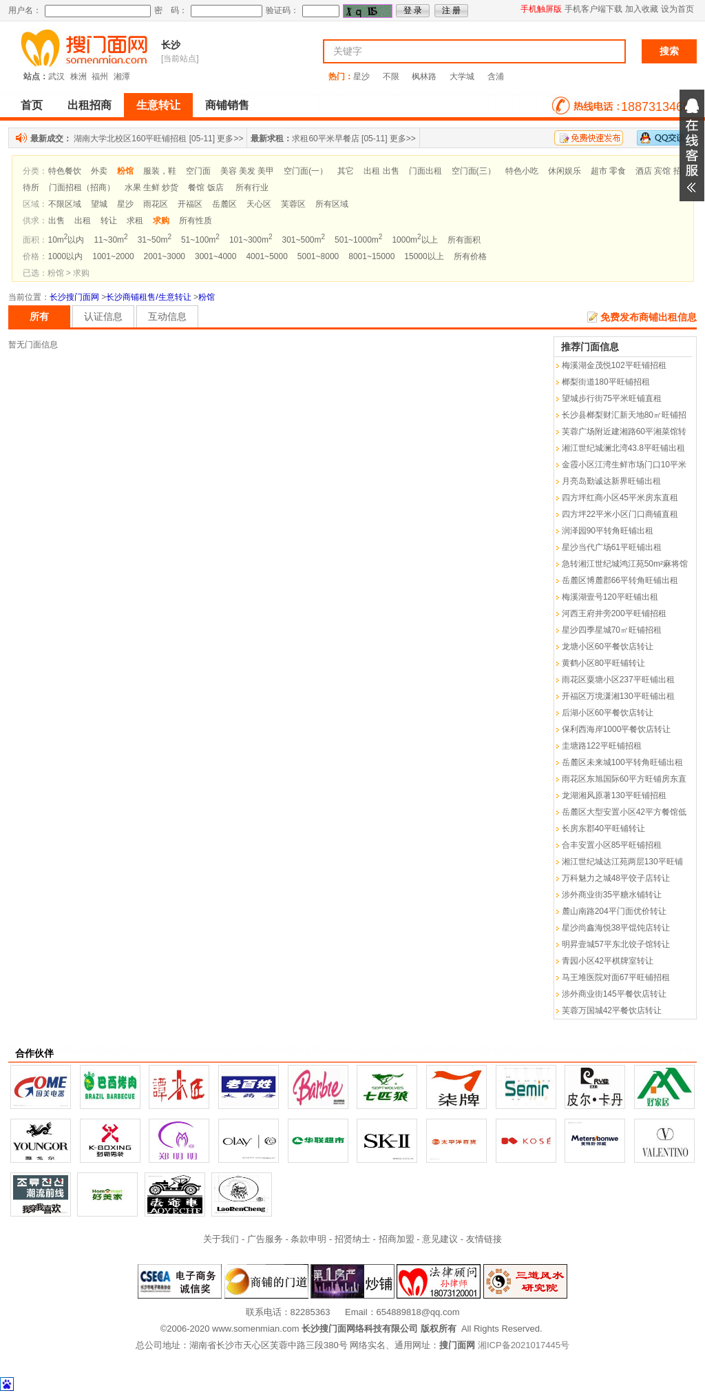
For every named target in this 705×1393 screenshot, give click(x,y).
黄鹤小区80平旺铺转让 (603, 663)
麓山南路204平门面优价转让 (614, 911)
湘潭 (122, 76)
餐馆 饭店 (205, 187)
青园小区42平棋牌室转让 (607, 961)
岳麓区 (224, 204)
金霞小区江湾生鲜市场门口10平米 (624, 464)
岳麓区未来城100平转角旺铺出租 (622, 762)
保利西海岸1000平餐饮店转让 (616, 729)
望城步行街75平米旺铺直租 (612, 398)
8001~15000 (371, 256)
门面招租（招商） (82, 187)
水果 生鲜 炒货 (152, 187)
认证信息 (103, 316)
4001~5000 (266, 256)
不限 (391, 76)
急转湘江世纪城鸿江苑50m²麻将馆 (625, 564)
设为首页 (677, 9)
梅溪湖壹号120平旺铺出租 (610, 597)
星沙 (361, 76)
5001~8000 (318, 256)
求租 (135, 220)
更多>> (230, 138)
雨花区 (155, 204)
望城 (99, 204)
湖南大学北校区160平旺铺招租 (130, 138)
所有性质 (195, 220)
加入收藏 (641, 9)
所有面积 (464, 240)
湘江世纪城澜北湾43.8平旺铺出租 (623, 448)
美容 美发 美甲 (247, 171)
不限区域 (64, 204)
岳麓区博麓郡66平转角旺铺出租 (620, 580)
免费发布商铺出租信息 (648, 317)
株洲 (78, 76)
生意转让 (158, 105)
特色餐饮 (64, 171)
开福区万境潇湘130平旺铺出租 (618, 696)
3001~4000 (215, 256)
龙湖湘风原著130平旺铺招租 (614, 795)
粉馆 (206, 297)
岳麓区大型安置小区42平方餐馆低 (624, 812)
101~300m (251, 240)
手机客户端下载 (593, 9)
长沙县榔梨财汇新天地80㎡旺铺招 (624, 415)
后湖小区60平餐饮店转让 (607, 713)
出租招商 (89, 105)
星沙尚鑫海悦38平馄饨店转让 (616, 928)
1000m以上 (414, 240)
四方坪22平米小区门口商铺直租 (620, 514)
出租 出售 (381, 171)
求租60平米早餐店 (325, 138)
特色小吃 (521, 171)
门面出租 (425, 171)
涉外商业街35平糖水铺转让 (612, 894)
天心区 (258, 204)
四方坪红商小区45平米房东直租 (620, 497)
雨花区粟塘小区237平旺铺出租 (618, 679)
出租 (82, 220)
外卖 (99, 171)
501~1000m (358, 240)
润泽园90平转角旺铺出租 (607, 531)
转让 (109, 220)
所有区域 (331, 204)
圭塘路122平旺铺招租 (602, 746)
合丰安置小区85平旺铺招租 (612, 845)
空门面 (198, 171)
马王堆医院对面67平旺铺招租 (616, 977)
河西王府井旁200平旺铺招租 (614, 613)
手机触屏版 (541, 9)
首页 (32, 105)
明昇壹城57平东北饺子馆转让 (616, 944)
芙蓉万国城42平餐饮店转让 (612, 1010)
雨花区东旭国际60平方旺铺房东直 (624, 779)
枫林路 (424, 76)
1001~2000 (113, 256)
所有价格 (470, 256)
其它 (345, 171)
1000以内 (65, 256)
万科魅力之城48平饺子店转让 (616, 878)
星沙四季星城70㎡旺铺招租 (612, 630)
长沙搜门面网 (74, 297)
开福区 (190, 204)
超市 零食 (608, 171)
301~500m (303, 240)
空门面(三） (474, 171)
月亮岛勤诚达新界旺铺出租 (611, 481)
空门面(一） (306, 171)
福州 (100, 76)
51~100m (200, 240)
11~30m (110, 240)
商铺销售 (227, 105)
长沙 (170, 44)
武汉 (56, 76)
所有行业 (252, 187)
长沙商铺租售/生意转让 (148, 297)
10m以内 (66, 240)
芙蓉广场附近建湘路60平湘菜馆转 (624, 431)
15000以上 (423, 256)
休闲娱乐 (564, 171)
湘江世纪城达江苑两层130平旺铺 (622, 861)
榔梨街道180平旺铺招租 (606, 382)
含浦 (495, 76)
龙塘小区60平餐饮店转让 (607, 646)
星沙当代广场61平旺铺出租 (612, 547)
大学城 (462, 76)
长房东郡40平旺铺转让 (603, 828)
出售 (56, 220)
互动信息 (167, 316)
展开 (692, 145)
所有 (39, 316)
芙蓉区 (293, 204)
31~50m (154, 240)
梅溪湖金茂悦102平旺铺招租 (614, 365)
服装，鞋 (159, 171)
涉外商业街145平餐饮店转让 (614, 994)
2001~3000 (164, 256)
